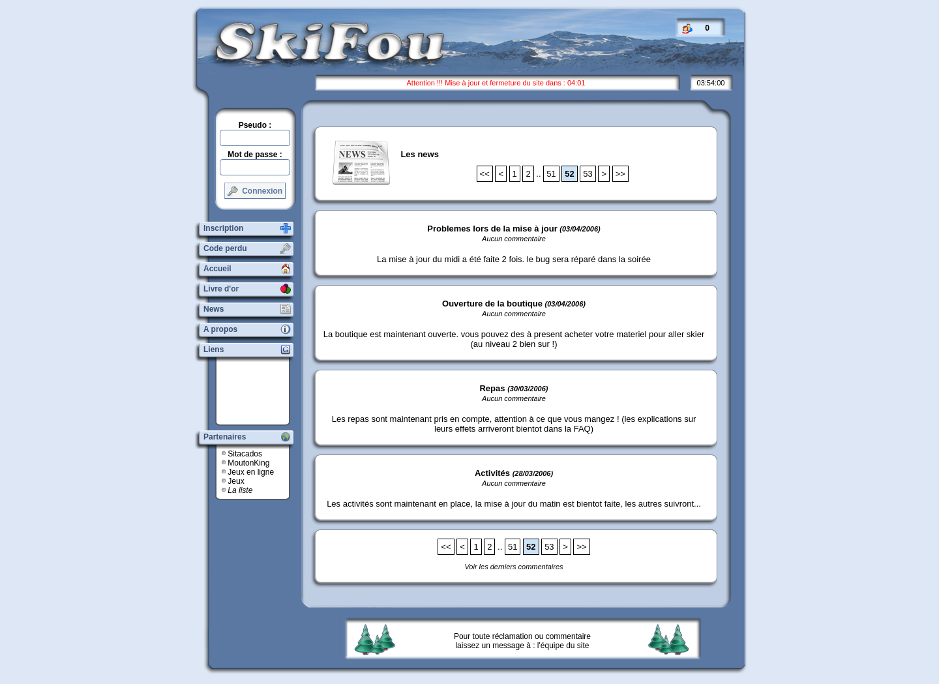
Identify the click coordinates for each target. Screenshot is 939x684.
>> (620, 174)
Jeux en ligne (251, 472)
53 (587, 174)
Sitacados (245, 453)
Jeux (236, 481)
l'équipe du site (563, 645)
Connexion (255, 191)
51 (551, 174)
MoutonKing (248, 463)
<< (485, 174)
